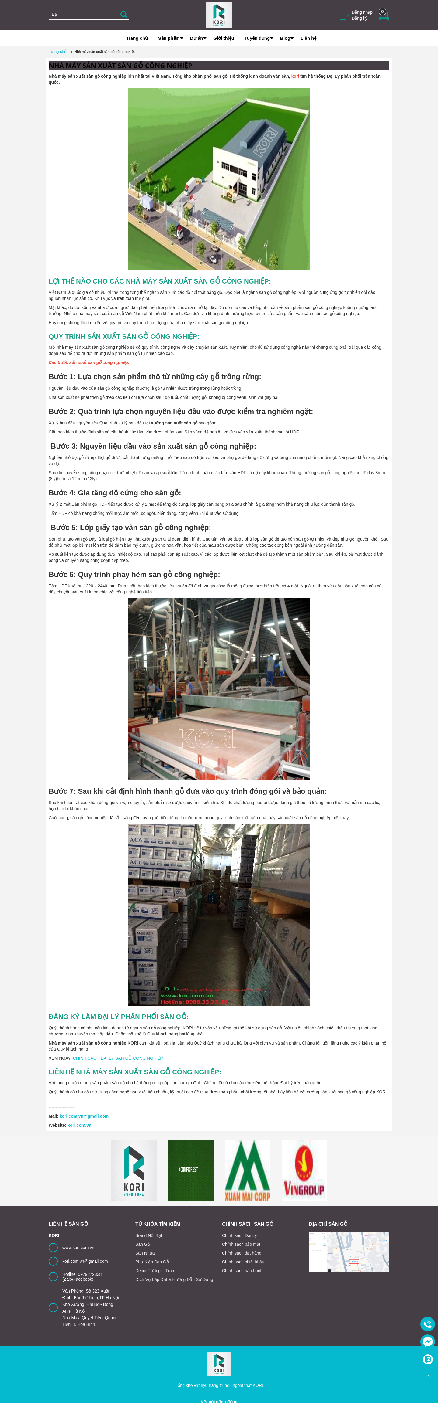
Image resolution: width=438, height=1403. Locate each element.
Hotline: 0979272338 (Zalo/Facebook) (82, 1277)
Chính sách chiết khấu (243, 1261)
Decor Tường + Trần (154, 1270)
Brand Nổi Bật (148, 1235)
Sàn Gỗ (142, 1244)
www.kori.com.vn (78, 1247)
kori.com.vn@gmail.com (84, 1116)
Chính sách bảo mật (241, 1244)
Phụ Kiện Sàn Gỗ (152, 1261)
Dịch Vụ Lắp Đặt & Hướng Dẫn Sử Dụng (174, 1279)
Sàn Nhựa (145, 1253)
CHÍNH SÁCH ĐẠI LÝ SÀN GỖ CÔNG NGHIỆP (118, 1058)
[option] (133, 1170)
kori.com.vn (80, 1125)
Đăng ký (359, 18)
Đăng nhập (362, 12)
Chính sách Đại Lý (239, 1235)
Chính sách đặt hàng (241, 1253)
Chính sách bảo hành (242, 1270)
